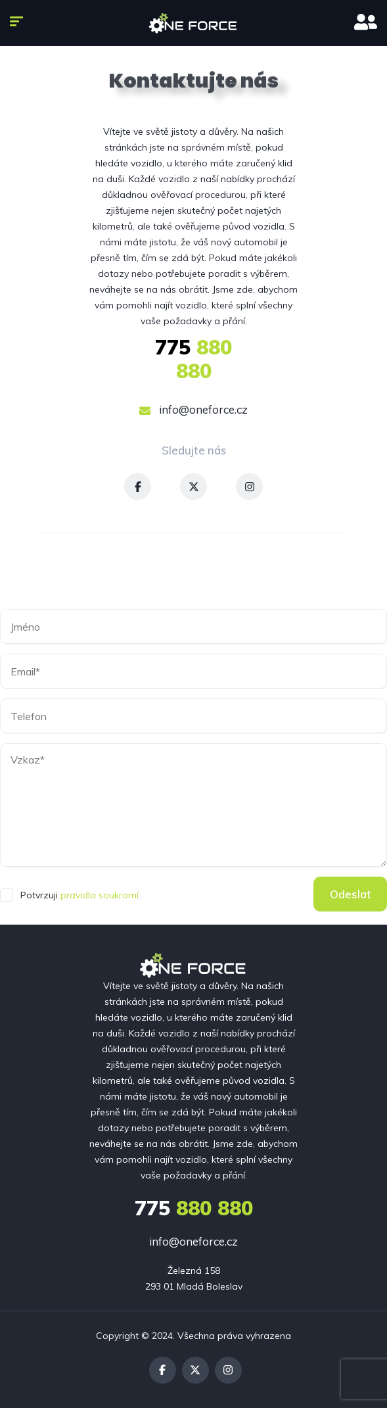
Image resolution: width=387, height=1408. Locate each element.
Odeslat (350, 894)
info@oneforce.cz (193, 409)
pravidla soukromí (99, 895)
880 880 (193, 359)
